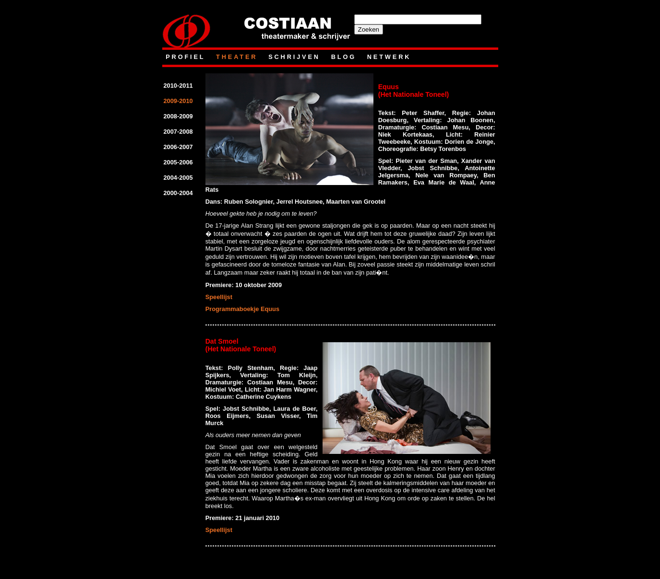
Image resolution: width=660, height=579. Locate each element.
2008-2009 (178, 116)
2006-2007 (178, 147)
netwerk (389, 56)
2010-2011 (178, 85)
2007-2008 (178, 131)
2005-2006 (178, 162)
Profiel (187, 56)
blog (345, 56)
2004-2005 (178, 177)
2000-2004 (178, 193)
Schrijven (296, 56)
